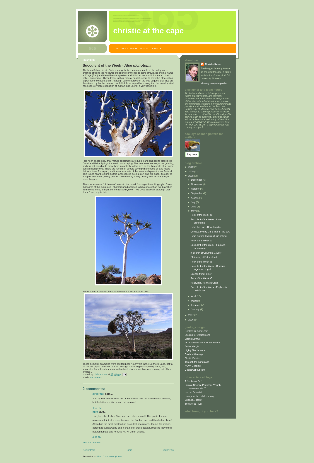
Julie (95, 411)
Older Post (168, 450)
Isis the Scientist (193, 392)
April (194, 296)
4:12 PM (96, 408)
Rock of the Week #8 (201, 215)
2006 (191, 319)
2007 (191, 315)
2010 (191, 167)
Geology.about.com (195, 369)
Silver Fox (98, 393)
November (197, 184)
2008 (191, 176)
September (197, 193)
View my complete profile (214, 83)
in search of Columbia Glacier (206, 252)
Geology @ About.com (196, 331)
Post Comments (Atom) (110, 456)
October (195, 188)
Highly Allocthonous (195, 350)
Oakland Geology (194, 354)
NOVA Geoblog (193, 366)
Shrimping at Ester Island (204, 257)
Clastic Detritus (193, 338)
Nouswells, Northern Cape (204, 283)
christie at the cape (148, 30)
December (197, 179)
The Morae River (193, 403)
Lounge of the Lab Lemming (199, 396)
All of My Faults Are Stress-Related (203, 342)
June (194, 206)
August (195, 197)
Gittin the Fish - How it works (205, 227)
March (194, 300)
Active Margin (192, 346)
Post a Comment (92, 442)
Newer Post (89, 450)
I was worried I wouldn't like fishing (209, 236)
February (196, 305)
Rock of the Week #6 (201, 261)
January (195, 309)
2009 (191, 171)
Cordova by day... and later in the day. (210, 231)
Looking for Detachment (197, 335)
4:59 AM (96, 437)
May (193, 211)
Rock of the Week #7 (201, 240)
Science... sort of (193, 400)
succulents (96, 377)
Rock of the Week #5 (201, 278)
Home (129, 450)
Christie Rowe (213, 64)
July (193, 202)
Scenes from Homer (201, 274)
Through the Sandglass (197, 362)
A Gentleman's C (193, 381)
